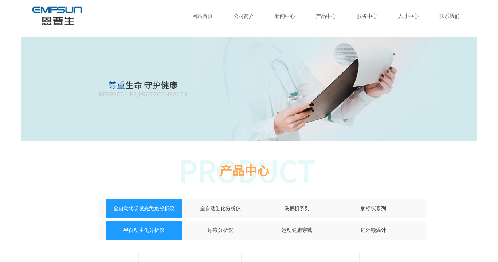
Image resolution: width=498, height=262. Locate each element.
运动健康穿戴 (297, 230)
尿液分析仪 (220, 230)
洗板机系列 (297, 208)
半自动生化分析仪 (143, 230)
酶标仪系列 (373, 208)
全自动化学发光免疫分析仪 (144, 208)
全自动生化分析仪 (220, 208)
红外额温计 (373, 230)
